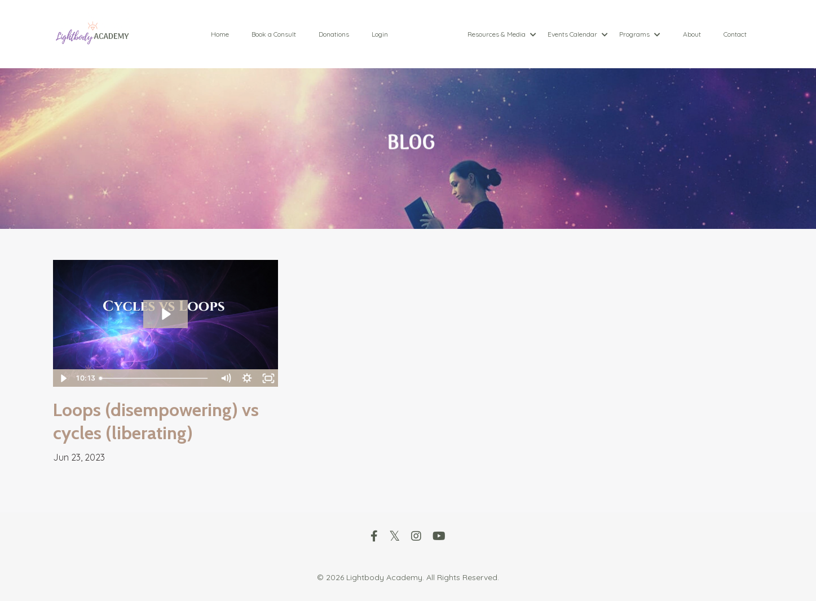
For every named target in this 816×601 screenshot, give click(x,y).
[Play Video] (63, 378)
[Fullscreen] (268, 378)
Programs (639, 34)
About (692, 34)
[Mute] (225, 378)
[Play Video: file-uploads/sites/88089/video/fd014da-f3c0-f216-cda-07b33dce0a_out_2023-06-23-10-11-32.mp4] (165, 314)
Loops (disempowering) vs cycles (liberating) (156, 421)
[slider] (154, 378)
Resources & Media (501, 34)
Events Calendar (578, 34)
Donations (334, 34)
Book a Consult (274, 34)
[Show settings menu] (246, 378)
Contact (735, 34)
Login (380, 34)
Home (220, 34)
